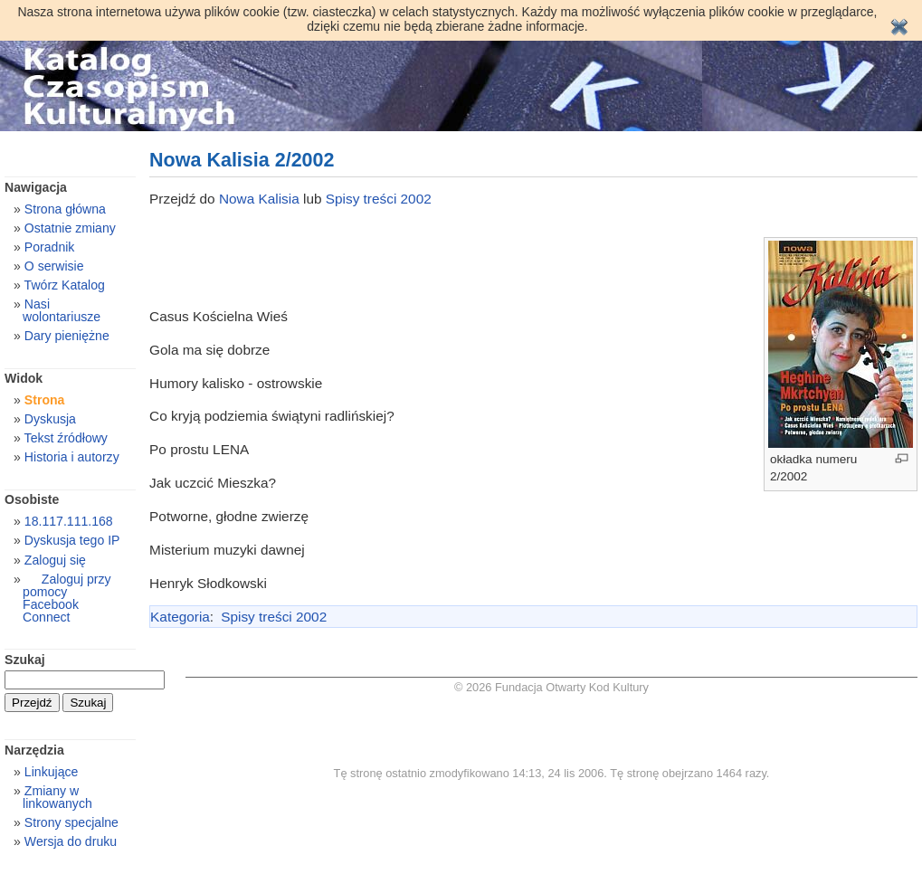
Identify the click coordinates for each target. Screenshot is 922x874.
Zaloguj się (55, 560)
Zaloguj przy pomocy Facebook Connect (66, 598)
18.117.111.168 (68, 521)
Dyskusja (50, 419)
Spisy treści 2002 (379, 198)
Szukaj (25, 659)
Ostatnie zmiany (70, 228)
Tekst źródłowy (66, 438)
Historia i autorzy (71, 457)
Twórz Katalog (64, 285)
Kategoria (180, 616)
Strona (44, 400)
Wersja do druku (70, 841)
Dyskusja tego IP (72, 540)
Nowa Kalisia (261, 198)
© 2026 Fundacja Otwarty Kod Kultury (551, 687)
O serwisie (54, 266)
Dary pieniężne (66, 335)
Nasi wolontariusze (61, 310)
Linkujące (51, 772)
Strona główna (65, 209)
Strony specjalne (71, 822)
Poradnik (49, 247)
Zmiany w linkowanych (57, 797)
